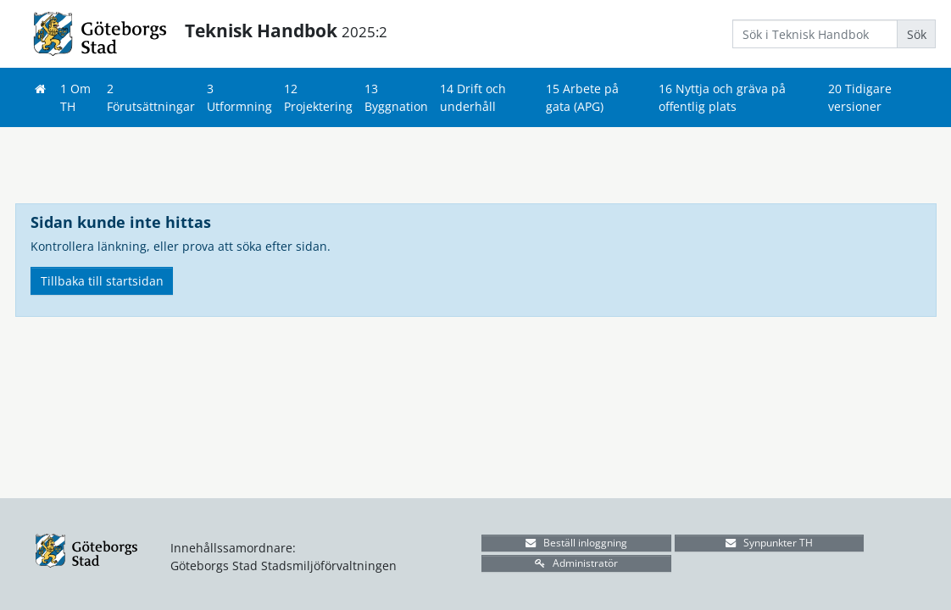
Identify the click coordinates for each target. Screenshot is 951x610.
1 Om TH (75, 97)
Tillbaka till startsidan (102, 281)
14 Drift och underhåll (473, 97)
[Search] (815, 33)
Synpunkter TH (769, 542)
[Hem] (40, 88)
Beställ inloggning (576, 542)
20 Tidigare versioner (860, 97)
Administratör (576, 563)
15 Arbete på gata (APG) (582, 97)
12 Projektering (318, 97)
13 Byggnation (396, 97)
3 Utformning (239, 97)
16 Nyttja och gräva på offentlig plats (722, 97)
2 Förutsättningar (151, 97)
